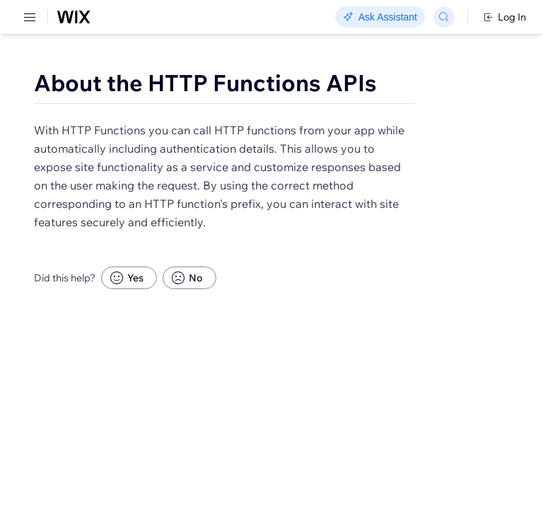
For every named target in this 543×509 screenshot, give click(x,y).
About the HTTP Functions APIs (205, 83)
